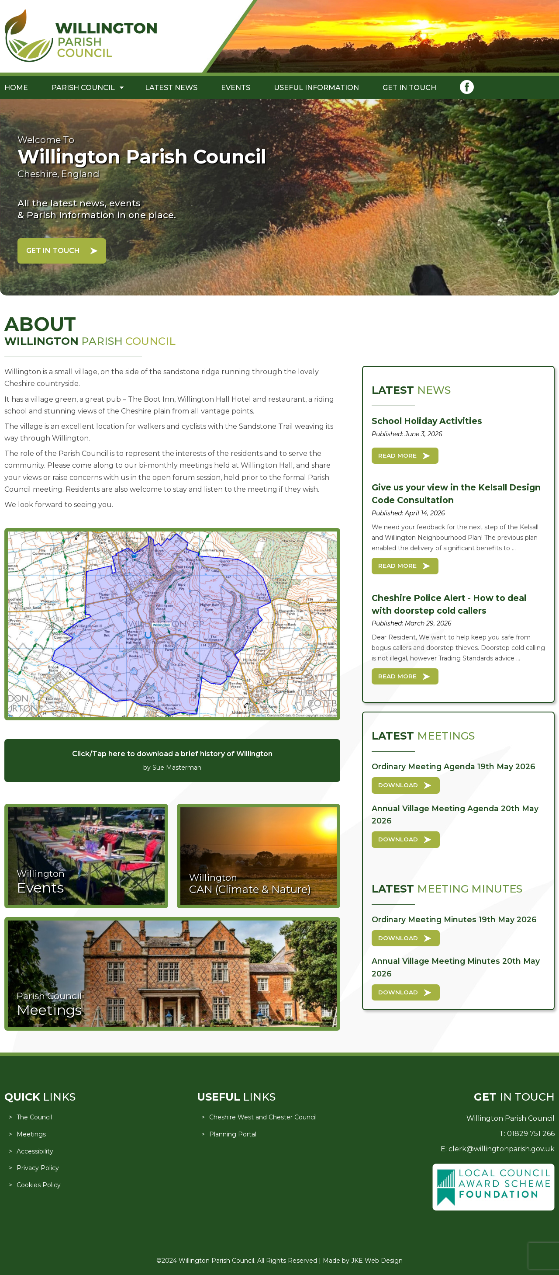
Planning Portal (232, 1134)
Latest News (171, 87)
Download (398, 785)
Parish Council (83, 87)
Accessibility (35, 1151)
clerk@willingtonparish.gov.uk (502, 1149)
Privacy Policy (38, 1168)
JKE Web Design (377, 1261)
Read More (397, 455)
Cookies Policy (39, 1185)
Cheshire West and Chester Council (263, 1117)
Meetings (31, 1134)
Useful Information (316, 87)
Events (235, 87)
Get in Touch (409, 87)
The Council (34, 1117)
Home (16, 87)
